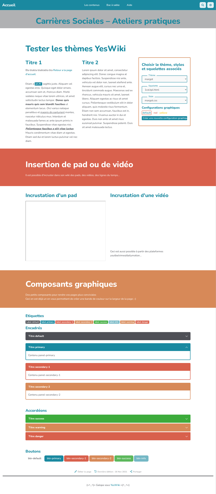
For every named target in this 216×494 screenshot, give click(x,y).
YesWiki (115, 485)
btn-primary (54, 458)
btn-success (124, 458)
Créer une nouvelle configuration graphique (165, 118)
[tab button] (108, 336)
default (146, 112)
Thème (151, 75)
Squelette (153, 85)
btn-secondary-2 (101, 458)
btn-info (141, 458)
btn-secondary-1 (76, 458)
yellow (163, 112)
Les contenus (91, 5)
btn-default (34, 458)
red (155, 112)
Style (150, 96)
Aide (129, 5)
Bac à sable (113, 5)
